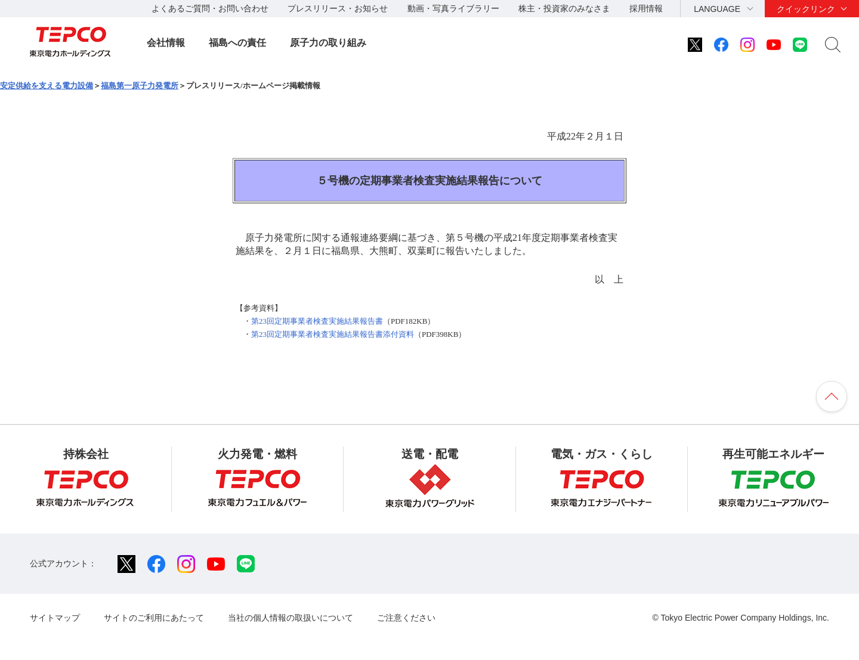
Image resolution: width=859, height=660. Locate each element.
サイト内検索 (833, 44)
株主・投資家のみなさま (564, 8)
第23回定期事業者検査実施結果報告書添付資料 (332, 334)
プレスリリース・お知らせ (338, 8)
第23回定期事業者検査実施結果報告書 (317, 321)
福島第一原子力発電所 (139, 85)
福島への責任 (237, 43)
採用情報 (646, 8)
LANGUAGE (717, 9)
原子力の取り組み (328, 43)
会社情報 (166, 43)
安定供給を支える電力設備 (46, 85)
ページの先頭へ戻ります (831, 396)
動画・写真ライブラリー (453, 8)
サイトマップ (55, 617)
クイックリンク (806, 9)
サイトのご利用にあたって (154, 617)
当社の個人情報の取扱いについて (290, 617)
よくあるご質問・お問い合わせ (210, 8)
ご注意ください (406, 617)
